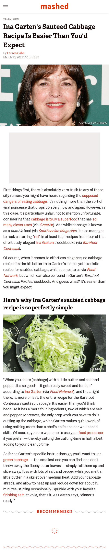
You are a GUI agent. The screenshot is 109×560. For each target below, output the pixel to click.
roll (36, 236)
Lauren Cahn (16, 53)
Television (11, 19)
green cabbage (15, 459)
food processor (91, 432)
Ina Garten (45, 242)
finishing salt (13, 495)
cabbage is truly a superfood (54, 219)
